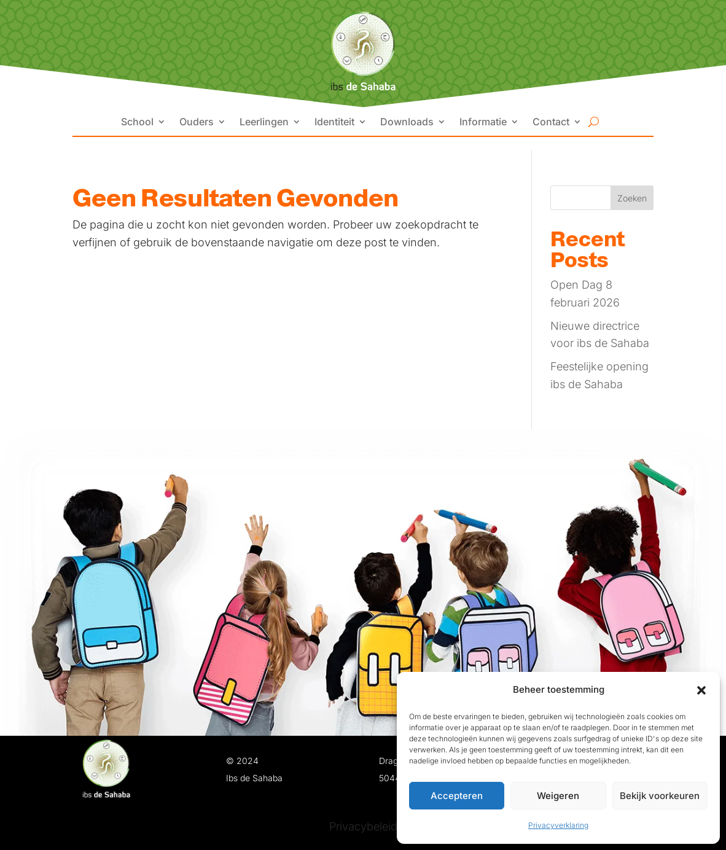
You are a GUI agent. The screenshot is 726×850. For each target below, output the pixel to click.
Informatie (483, 122)
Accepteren (457, 795)
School (137, 122)
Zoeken (632, 198)
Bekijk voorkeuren (660, 795)
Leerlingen (264, 122)
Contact (551, 122)
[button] (701, 690)
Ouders (196, 122)
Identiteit (334, 122)
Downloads (407, 122)
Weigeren (558, 795)
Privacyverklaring (558, 825)
